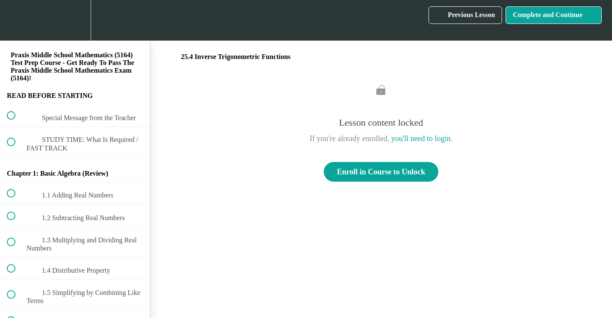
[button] (16, 20)
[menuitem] (75, 20)
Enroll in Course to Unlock (381, 172)
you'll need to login (421, 138)
